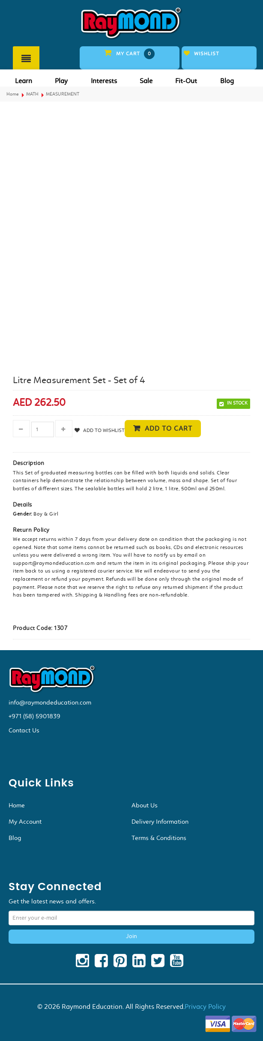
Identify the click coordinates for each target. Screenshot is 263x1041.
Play (61, 81)
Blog (227, 81)
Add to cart (168, 428)
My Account (25, 821)
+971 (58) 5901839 (34, 716)
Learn (23, 81)
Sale (146, 81)
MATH (32, 94)
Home (12, 94)
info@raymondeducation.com (50, 702)
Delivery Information (160, 821)
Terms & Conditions (159, 838)
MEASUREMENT (62, 94)
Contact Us (24, 730)
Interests (104, 81)
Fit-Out (186, 81)
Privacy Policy (205, 1006)
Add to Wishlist (103, 430)
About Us (145, 805)
